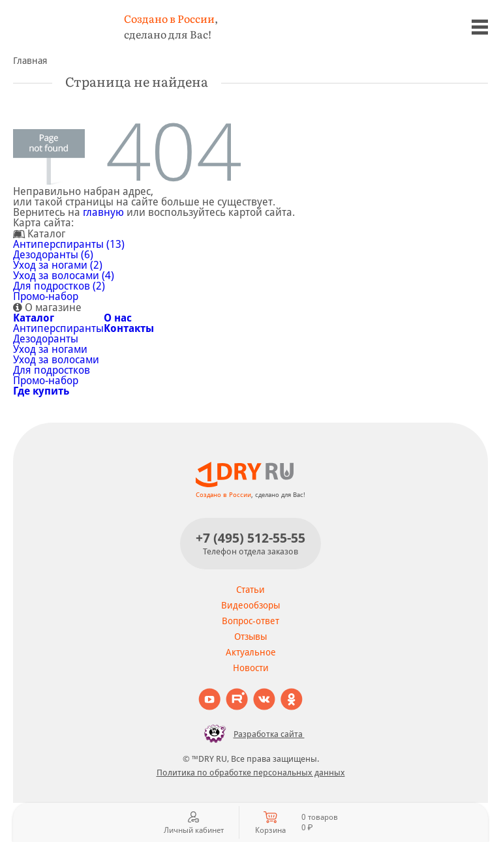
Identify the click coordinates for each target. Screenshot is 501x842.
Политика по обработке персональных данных (251, 772)
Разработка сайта (251, 734)
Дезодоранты (45, 339)
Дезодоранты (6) (53, 254)
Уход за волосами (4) (63, 275)
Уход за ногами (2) (57, 265)
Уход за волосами (56, 359)
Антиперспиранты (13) (69, 244)
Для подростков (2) (59, 286)
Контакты (129, 328)
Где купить (41, 391)
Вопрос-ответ (250, 621)
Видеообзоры (250, 605)
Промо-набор (45, 296)
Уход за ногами (50, 349)
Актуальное (251, 652)
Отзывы (250, 636)
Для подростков (51, 370)
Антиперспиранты (58, 328)
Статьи (250, 589)
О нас (118, 318)
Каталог (33, 318)
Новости (251, 668)
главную (103, 212)
